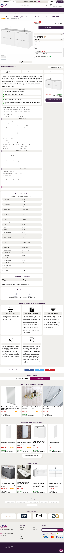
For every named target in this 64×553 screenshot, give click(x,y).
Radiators (46, 10)
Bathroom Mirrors (58, 10)
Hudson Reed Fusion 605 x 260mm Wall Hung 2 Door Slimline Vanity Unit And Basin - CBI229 (40, 443)
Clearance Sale (5, 1)
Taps (31, 10)
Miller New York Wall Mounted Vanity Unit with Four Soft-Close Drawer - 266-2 (55, 485)
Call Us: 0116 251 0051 (58, 5)
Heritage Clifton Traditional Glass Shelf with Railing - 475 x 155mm (31, 407)
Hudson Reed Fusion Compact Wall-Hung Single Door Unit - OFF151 (24, 444)
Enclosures (25, 10)
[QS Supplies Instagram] (9, 546)
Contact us (22, 534)
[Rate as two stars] (23, 378)
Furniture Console (54, 502)
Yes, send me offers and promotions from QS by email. (53, 527)
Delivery (34, 527)
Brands (13, 1)
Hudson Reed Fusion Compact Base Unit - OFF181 (8, 443)
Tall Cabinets (44, 502)
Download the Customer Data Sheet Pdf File (11, 279)
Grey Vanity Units (16, 284)
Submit (60, 529)
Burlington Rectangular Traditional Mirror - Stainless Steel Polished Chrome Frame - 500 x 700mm (10, 408)
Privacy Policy (35, 529)
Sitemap (21, 532)
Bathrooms (4, 10)
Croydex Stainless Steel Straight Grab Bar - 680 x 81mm (53, 407)
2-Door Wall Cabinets (33, 502)
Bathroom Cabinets (21, 502)
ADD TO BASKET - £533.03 (51, 27)
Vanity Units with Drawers (7, 284)
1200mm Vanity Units (24, 284)
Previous (17, 1)
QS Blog (21, 529)
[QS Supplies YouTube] (12, 546)
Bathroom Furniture (38, 10)
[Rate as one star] (22, 378)
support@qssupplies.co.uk (6, 533)
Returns (21, 538)
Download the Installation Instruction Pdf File (32, 279)
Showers (19, 10)
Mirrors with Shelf (10, 502)
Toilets (9, 10)
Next (46, 1)
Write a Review (40, 378)
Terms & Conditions (37, 531)
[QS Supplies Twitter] (6, 546)
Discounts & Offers (24, 531)
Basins (14, 10)
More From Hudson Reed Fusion (32, 455)
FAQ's (21, 536)
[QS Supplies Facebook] (3, 546)
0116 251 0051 (4, 535)
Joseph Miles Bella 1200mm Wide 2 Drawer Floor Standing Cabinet (8, 485)
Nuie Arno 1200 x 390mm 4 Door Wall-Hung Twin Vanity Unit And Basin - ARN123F (39, 485)
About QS (22, 527)
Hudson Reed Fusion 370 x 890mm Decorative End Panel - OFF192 (55, 444)
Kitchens (51, 10)
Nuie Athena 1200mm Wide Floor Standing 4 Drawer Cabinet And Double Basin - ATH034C (23, 484)
